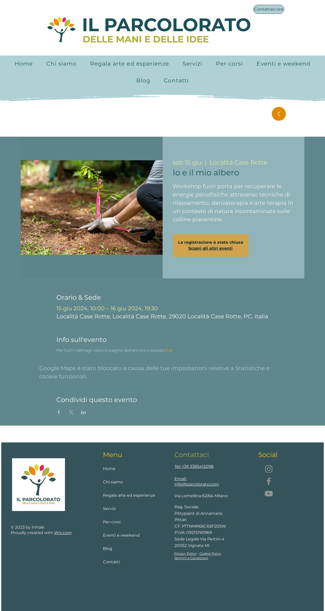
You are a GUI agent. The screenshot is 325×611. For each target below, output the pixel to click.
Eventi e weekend (121, 535)
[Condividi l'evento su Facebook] (58, 412)
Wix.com (63, 532)
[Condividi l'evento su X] (71, 412)
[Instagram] (269, 469)
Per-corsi (112, 522)
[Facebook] (269, 481)
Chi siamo (113, 482)
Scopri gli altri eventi (210, 248)
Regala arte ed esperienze (124, 495)
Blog (107, 548)
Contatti (111, 561)
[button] (192, 63)
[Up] (279, 114)
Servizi (109, 508)
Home (109, 468)
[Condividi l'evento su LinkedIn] (83, 412)
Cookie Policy (210, 553)
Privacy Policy (185, 553)
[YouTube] (269, 493)
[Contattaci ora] (268, 9)
